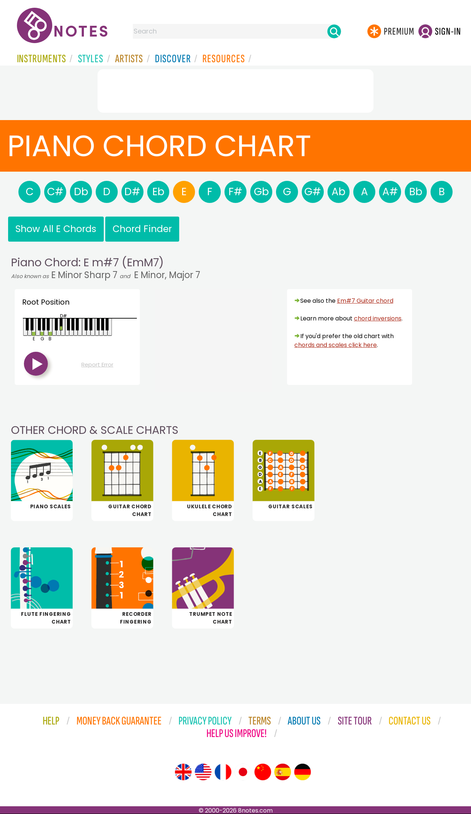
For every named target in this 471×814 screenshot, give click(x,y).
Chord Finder (142, 228)
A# (390, 192)
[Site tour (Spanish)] (282, 772)
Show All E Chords (55, 228)
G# (312, 192)
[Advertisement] (235, 89)
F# (235, 192)
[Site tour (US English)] (203, 772)
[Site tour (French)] (223, 772)
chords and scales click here (335, 345)
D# (132, 192)
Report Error (97, 364)
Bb (415, 192)
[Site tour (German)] (302, 772)
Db (81, 192)
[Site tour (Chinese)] (263, 772)
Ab (339, 192)
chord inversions (377, 318)
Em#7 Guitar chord (365, 301)
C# (55, 192)
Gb (261, 192)
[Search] (334, 31)
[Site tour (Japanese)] (243, 772)
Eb (158, 192)
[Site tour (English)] (183, 772)
